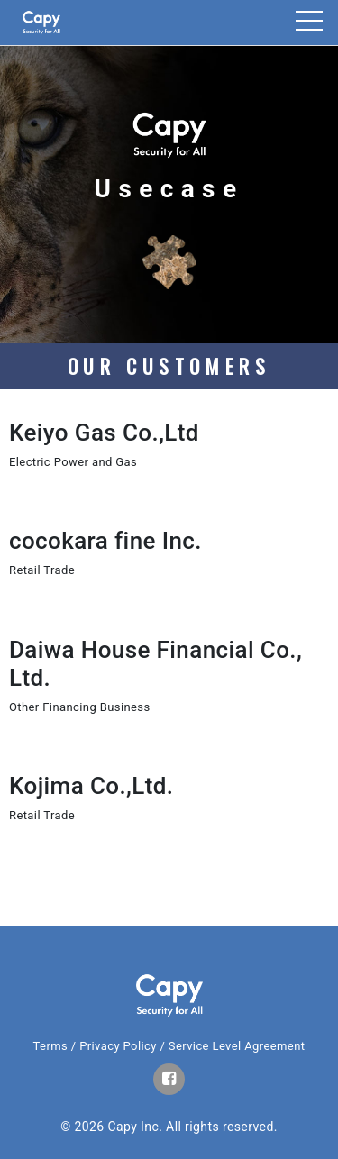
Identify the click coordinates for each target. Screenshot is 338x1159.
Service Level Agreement (237, 1046)
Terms (51, 1046)
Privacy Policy (118, 1046)
